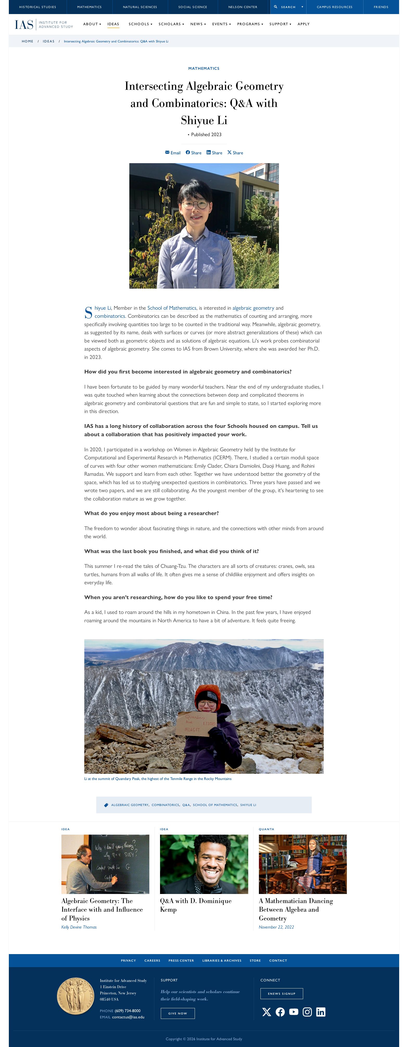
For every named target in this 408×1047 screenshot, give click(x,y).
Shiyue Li (103, 307)
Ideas (113, 24)
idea (65, 829)
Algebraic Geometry (130, 805)
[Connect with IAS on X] (266, 1015)
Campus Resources (335, 7)
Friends (381, 7)
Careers (152, 960)
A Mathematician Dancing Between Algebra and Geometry (296, 909)
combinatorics (110, 316)
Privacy (128, 960)
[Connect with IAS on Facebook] (280, 1015)
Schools (139, 24)
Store (255, 960)
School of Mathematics (172, 307)
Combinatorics (165, 805)
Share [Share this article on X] (235, 152)
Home (28, 41)
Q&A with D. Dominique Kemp (196, 905)
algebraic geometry (253, 307)
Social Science (192, 7)
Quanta (267, 829)
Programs (248, 24)
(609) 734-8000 (128, 1010)
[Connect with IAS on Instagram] (307, 1015)
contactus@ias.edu (128, 1016)
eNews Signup (282, 993)
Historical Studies (37, 7)
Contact (278, 960)
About (90, 24)
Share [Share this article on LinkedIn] (214, 152)
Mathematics (89, 7)
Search (288, 7)
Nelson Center (243, 7)
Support (279, 24)
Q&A (186, 805)
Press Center (181, 960)
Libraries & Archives (221, 960)
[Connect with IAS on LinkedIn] (321, 1015)
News (196, 24)
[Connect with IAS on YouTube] (294, 1015)
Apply (304, 24)
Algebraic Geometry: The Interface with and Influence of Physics (102, 909)
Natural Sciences (140, 7)
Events (220, 24)
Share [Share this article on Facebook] (193, 152)
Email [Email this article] (173, 152)
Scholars (170, 24)
